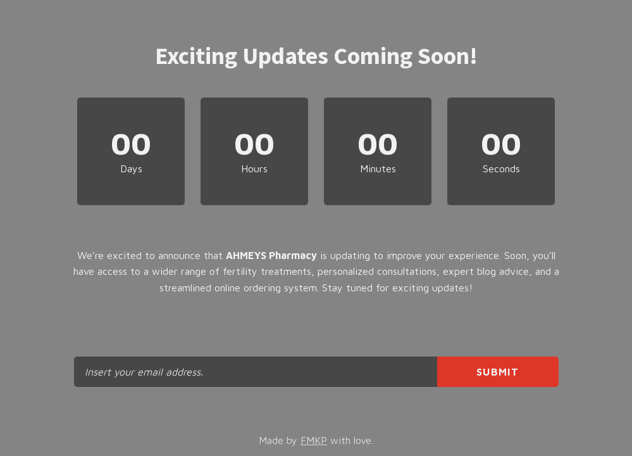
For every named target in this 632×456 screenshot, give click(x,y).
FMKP (314, 440)
